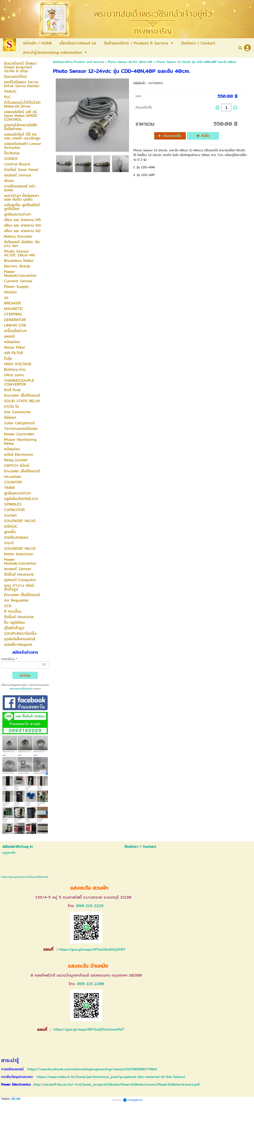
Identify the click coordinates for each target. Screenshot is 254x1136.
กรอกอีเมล (9, 659)
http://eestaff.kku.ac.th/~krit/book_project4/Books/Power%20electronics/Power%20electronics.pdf (116, 1084)
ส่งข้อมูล (25, 675)
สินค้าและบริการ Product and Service (78, 62)
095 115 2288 (90, 984)
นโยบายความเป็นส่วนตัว (21, 688)
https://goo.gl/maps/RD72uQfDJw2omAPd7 (88, 1029)
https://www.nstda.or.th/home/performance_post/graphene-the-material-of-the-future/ (111, 1076)
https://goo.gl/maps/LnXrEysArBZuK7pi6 (24, 877)
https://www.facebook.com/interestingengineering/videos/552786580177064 (92, 1069)
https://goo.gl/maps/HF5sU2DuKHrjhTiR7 (92, 949)
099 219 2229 (90, 906)
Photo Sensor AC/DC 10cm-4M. (130, 62)
